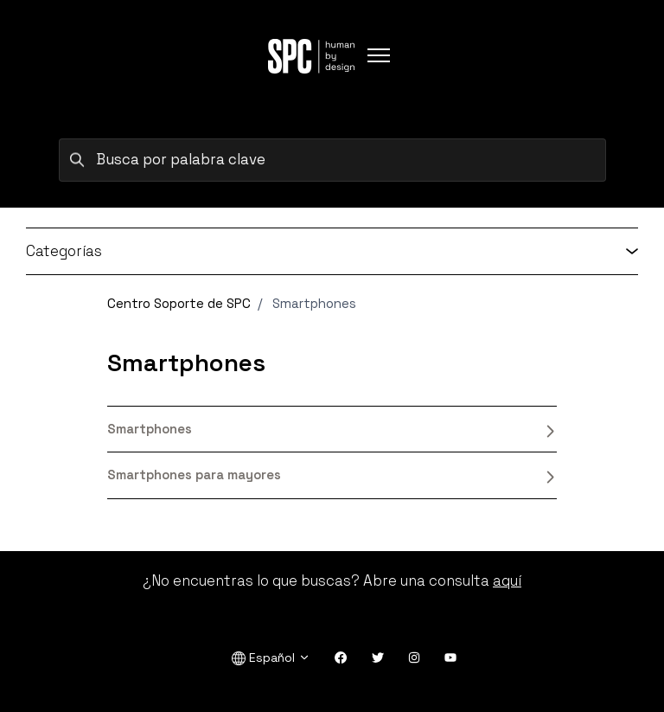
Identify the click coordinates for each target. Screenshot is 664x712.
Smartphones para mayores (332, 475)
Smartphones (332, 429)
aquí (507, 580)
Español (271, 658)
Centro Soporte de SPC (179, 303)
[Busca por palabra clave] (332, 160)
